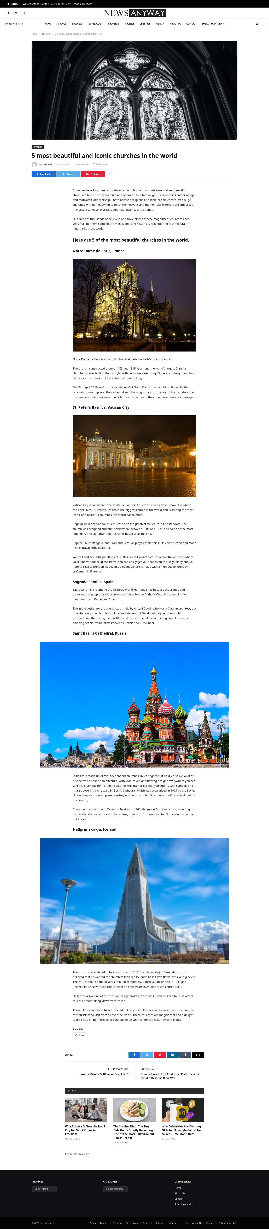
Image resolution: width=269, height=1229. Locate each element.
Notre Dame (142, 387)
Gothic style (113, 373)
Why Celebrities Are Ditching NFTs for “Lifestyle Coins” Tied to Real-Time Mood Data (182, 1130)
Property (113, 23)
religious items (107, 562)
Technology (94, 23)
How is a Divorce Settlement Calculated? (103, 1074)
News (47, 23)
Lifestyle (145, 23)
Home (177, 1187)
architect (184, 608)
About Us (175, 23)
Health (160, 23)
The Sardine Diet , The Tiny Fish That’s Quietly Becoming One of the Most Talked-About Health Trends (133, 1132)
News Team (47, 164)
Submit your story (213, 23)
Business (77, 23)
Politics (129, 23)
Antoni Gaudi (142, 608)
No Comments (82, 164)
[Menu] (262, 24)
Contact (191, 23)
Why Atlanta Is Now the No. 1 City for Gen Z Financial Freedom (57, 3)
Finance (61, 23)
